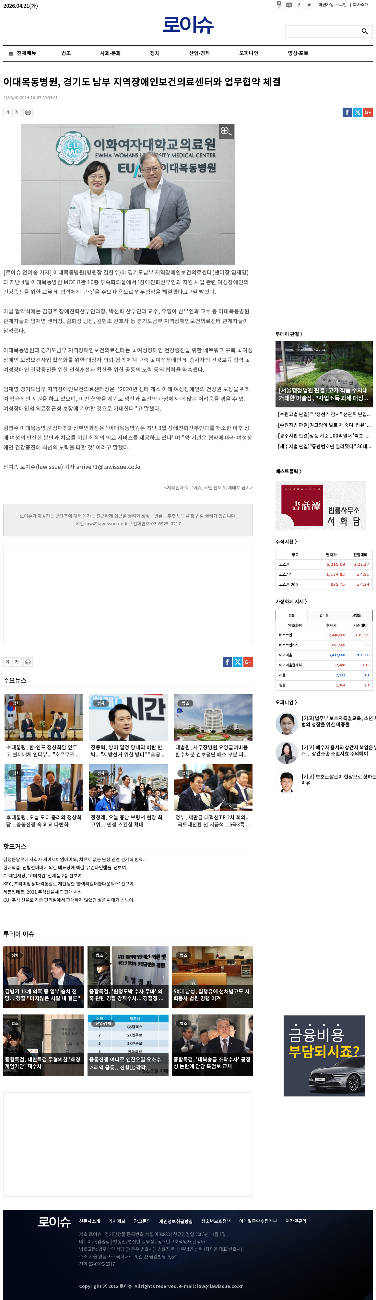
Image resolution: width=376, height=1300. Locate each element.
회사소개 (359, 4)
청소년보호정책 (216, 1221)
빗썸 (292, 615)
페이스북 (347, 112)
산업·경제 (199, 53)
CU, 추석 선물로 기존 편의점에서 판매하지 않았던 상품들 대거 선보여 (68, 900)
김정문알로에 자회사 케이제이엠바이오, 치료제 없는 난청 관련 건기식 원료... (75, 859)
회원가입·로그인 (333, 4)
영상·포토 (298, 53)
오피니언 (249, 53)
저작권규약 (296, 1221)
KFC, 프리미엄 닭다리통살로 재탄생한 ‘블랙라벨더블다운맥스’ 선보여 (68, 884)
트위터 (357, 112)
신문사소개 (89, 1221)
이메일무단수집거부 (258, 1221)
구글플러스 (368, 112)
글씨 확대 (17, 112)
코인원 (356, 615)
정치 (155, 53)
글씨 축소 (8, 112)
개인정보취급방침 (176, 1221)
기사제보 (117, 1221)
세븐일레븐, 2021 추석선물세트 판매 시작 (42, 892)
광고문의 (142, 1221)
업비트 (324, 615)
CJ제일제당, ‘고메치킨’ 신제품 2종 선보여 (42, 876)
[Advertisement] (68, 594)
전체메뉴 (26, 53)
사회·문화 (110, 53)
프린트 (28, 112)
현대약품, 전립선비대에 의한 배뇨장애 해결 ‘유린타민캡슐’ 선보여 (64, 868)
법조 (66, 53)
